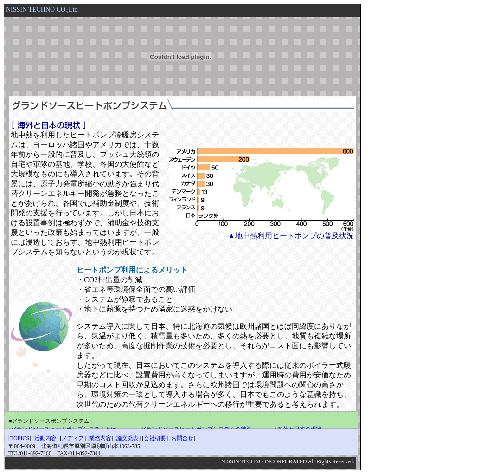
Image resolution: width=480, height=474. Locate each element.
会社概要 (155, 438)
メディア (73, 438)
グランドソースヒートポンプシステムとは (63, 429)
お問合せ (182, 438)
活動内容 (45, 438)
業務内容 (100, 438)
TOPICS (19, 438)
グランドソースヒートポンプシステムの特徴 (196, 429)
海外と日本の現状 (299, 429)
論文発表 (127, 438)
